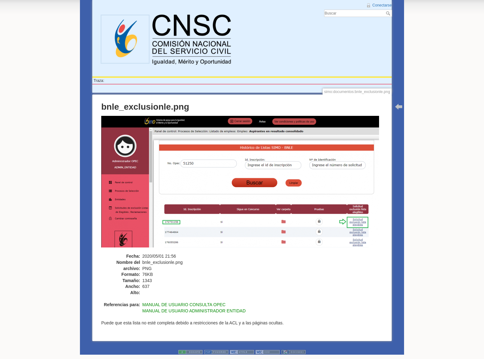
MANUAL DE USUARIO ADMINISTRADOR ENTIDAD (194, 310)
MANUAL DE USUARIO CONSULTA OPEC (184, 304)
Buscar (389, 13)
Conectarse (382, 5)
